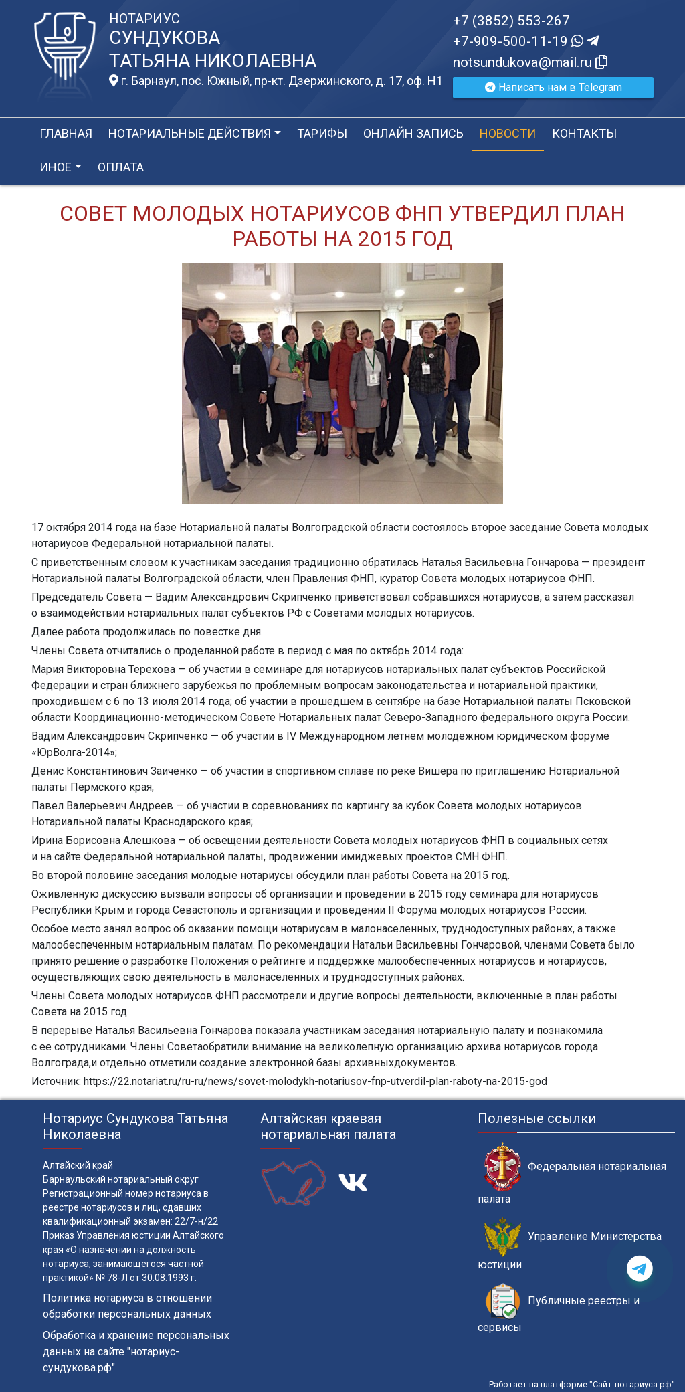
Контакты (584, 133)
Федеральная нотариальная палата (572, 1173)
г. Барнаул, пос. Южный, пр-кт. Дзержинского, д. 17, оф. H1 (276, 81)
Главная (65, 133)
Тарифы (322, 133)
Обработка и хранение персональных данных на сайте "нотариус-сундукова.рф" (136, 1351)
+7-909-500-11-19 (526, 41)
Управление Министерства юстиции (570, 1244)
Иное (55, 167)
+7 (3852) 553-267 (511, 21)
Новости (508, 133)
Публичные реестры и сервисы (559, 1308)
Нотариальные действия (189, 133)
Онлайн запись (413, 133)
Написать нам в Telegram (553, 87)
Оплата (121, 167)
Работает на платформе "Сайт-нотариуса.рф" (582, 1384)
